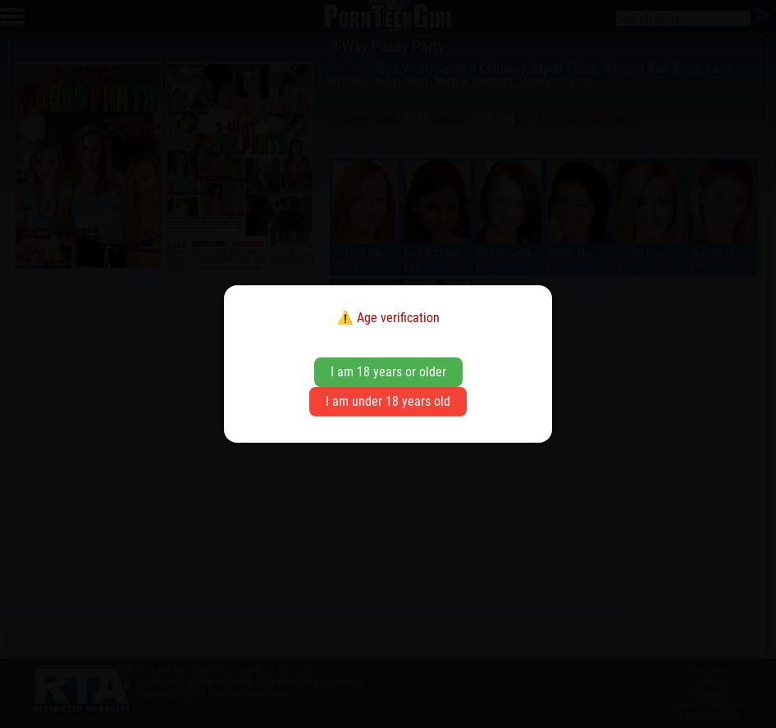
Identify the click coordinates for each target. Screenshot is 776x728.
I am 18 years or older (388, 372)
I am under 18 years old (388, 401)
